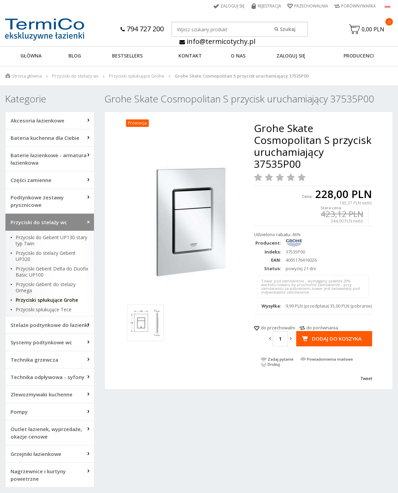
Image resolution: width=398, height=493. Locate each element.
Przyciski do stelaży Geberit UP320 (46, 256)
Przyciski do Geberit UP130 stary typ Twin (51, 240)
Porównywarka (358, 6)
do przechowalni (278, 328)
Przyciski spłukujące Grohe (136, 76)
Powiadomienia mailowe (330, 359)
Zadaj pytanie (280, 359)
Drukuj (274, 364)
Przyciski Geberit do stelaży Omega (46, 287)
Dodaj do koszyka (337, 338)
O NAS (238, 55)
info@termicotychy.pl (217, 41)
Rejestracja (269, 6)
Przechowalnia (311, 6)
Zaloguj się (232, 6)
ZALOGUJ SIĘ (290, 55)
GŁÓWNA (31, 55)
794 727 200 (142, 28)
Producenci (359, 55)
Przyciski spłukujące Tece (43, 310)
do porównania (322, 328)
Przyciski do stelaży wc (75, 76)
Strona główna (27, 76)
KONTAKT (190, 55)
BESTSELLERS (127, 55)
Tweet (366, 378)
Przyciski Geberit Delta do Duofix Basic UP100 (52, 272)
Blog (74, 55)
